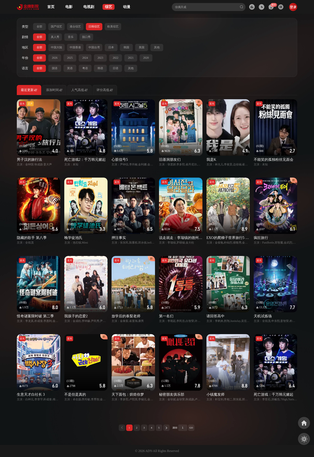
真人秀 (55, 36)
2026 (54, 57)
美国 (141, 47)
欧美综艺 (113, 26)
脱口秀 (86, 36)
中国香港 (75, 47)
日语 (115, 68)
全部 (39, 26)
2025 (70, 57)
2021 (131, 57)
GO (191, 427)
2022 (115, 57)
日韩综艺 (94, 26)
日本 (111, 47)
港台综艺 (75, 26)
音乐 (70, 36)
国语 (54, 68)
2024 (85, 57)
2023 (100, 57)
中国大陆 (56, 47)
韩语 (100, 68)
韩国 (126, 47)
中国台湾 (94, 47)
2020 (146, 57)
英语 (70, 68)
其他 (157, 47)
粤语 (85, 68)
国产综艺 (56, 26)
